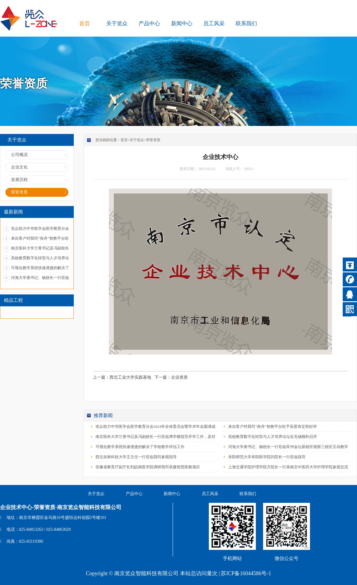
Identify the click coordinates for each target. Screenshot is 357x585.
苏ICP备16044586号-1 (246, 573)
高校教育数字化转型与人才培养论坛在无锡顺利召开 (272, 436)
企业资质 (179, 377)
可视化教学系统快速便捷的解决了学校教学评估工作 (139, 446)
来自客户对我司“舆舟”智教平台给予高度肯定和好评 (272, 426)
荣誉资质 (153, 140)
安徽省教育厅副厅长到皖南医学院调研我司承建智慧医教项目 (147, 467)
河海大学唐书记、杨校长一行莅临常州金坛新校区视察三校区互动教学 (288, 446)
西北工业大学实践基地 (130, 377)
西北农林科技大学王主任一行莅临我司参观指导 (136, 457)
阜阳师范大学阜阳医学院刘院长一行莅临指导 (267, 457)
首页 (84, 23)
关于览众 (137, 140)
